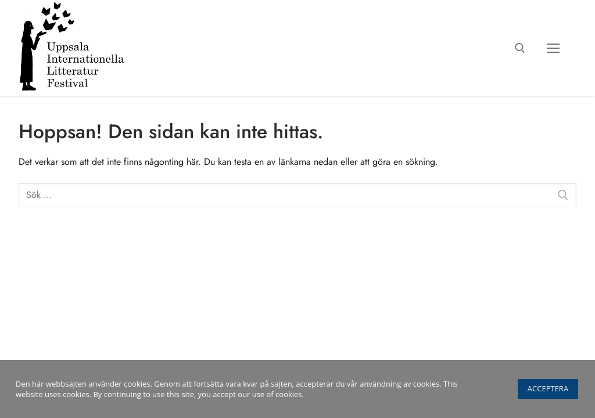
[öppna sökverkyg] (520, 48)
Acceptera (548, 388)
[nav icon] (553, 48)
